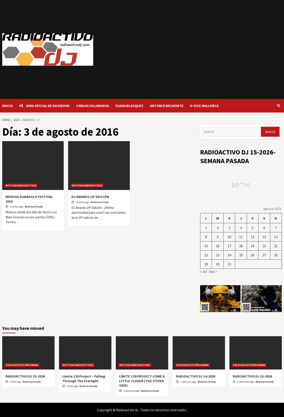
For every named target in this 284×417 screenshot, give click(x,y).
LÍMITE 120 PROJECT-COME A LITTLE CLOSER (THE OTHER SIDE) (142, 381)
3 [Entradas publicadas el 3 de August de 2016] (229, 227)
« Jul (203, 271)
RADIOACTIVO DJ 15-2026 (25, 376)
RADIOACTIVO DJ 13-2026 (252, 376)
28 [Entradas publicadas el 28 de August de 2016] (276, 255)
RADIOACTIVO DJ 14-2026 (195, 376)
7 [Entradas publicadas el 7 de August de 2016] (276, 227)
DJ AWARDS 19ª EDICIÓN (90, 196)
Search (270, 131)
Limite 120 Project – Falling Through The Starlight (83, 378)
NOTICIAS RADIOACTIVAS (21, 185)
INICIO (7, 105)
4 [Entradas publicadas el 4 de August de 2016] (241, 227)
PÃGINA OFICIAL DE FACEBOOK (44, 105)
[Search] (231, 132)
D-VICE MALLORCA (204, 105)
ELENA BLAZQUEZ (129, 105)
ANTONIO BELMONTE (166, 105)
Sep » (213, 271)
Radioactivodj (34, 206)
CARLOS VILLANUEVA (92, 105)
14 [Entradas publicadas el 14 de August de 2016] (276, 237)
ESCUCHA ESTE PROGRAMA (22, 365)
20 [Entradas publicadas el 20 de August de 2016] (264, 246)
